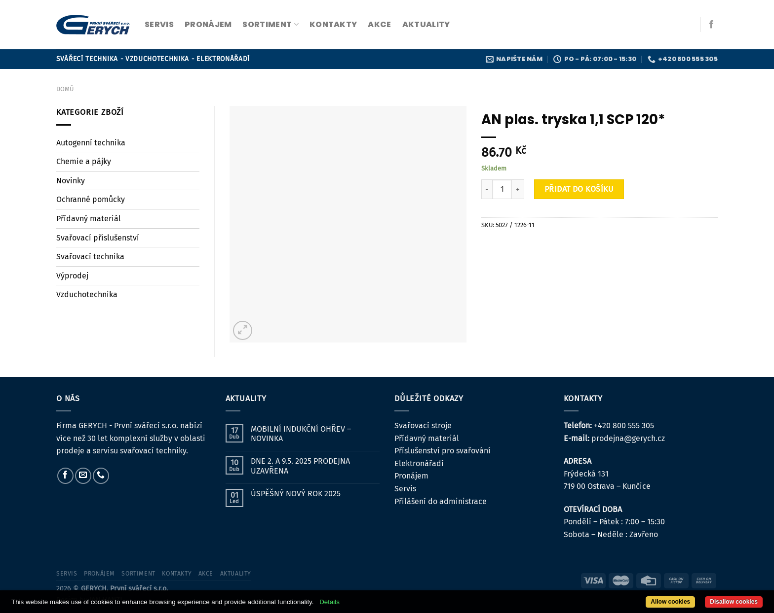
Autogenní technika (90, 142)
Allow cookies (670, 601)
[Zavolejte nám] (101, 476)
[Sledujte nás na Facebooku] (711, 24)
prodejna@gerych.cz (628, 438)
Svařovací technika (90, 256)
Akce (379, 24)
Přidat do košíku (579, 189)
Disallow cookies (734, 601)
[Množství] (502, 189)
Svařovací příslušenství (97, 237)
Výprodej (72, 275)
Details (329, 602)
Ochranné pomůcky (90, 199)
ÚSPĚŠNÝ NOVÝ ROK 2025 (296, 493)
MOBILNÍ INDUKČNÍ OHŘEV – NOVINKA (301, 433)
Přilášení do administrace (440, 501)
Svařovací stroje (423, 425)
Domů (65, 89)
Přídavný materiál (88, 218)
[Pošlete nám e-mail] (83, 476)
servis (159, 24)
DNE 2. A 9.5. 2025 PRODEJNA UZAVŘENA (300, 465)
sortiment (270, 24)
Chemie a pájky (83, 161)
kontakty (333, 24)
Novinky (70, 180)
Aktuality (426, 24)
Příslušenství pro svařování (442, 450)
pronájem (208, 24)
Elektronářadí (419, 463)
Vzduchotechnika (86, 294)
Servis (405, 488)
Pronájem (411, 475)
